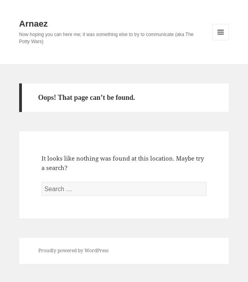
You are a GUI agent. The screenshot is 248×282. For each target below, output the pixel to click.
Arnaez (33, 24)
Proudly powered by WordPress (73, 250)
